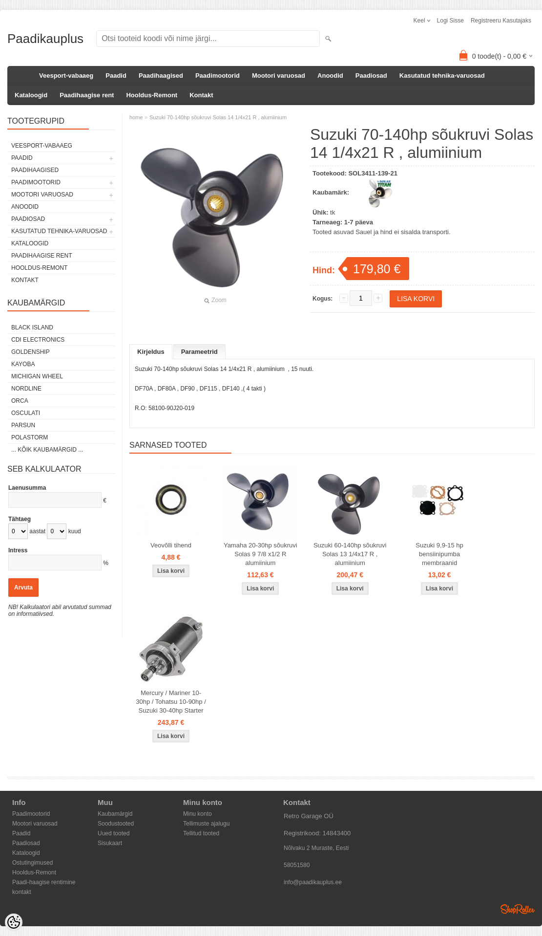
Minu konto (197, 813)
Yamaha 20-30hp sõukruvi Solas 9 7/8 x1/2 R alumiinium (260, 554)
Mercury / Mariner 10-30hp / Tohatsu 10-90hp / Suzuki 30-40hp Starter (171, 701)
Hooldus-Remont (151, 95)
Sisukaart (110, 843)
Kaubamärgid (115, 813)
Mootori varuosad (278, 75)
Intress (17, 550)
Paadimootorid (217, 75)
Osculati (25, 413)
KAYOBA (23, 364)
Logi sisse (450, 20)
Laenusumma (27, 487)
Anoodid (330, 75)
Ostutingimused (32, 862)
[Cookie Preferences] (13, 922)
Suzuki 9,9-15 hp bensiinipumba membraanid (439, 554)
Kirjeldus (151, 351)
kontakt (21, 892)
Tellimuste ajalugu (206, 823)
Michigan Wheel (37, 376)
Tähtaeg (19, 519)
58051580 (297, 865)
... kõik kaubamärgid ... (47, 449)
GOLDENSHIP (30, 351)
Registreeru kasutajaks (501, 20)
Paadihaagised (161, 75)
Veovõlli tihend (170, 545)
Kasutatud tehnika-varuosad (442, 75)
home (136, 117)
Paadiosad (371, 75)
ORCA (19, 400)
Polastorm (29, 437)
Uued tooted (113, 833)
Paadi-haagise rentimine (43, 882)
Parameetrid (199, 351)
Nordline (26, 388)
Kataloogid (31, 95)
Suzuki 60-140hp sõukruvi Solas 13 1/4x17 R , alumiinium (350, 554)
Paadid (115, 75)
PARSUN (23, 425)
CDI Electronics (37, 339)
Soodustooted (116, 823)
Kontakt (201, 95)
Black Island (32, 327)
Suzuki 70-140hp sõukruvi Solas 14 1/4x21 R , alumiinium (218, 117)
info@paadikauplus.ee (313, 882)
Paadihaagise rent (87, 95)
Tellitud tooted (201, 833)
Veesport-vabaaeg (66, 75)
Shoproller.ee (517, 909)
